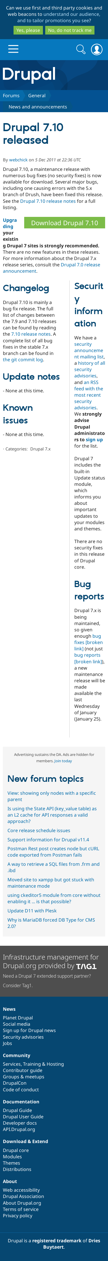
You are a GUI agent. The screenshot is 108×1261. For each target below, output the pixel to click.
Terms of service (21, 1209)
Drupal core (16, 1150)
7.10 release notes (31, 334)
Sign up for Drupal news (29, 1030)
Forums (11, 95)
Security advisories (23, 1037)
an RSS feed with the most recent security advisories (88, 395)
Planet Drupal (18, 1017)
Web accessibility (21, 1190)
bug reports (88, 658)
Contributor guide (22, 1070)
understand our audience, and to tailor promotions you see (59, 17)
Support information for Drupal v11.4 (48, 839)
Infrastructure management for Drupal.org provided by (51, 961)
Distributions (17, 1169)
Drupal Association (23, 1196)
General (37, 95)
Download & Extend (25, 1141)
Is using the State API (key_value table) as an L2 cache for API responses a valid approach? (52, 814)
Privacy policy (17, 1215)
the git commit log (23, 359)
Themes (11, 1163)
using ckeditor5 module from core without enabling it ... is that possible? (54, 898)
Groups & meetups (23, 1076)
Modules (12, 1156)
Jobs (7, 1043)
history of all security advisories (89, 369)
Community (16, 1055)
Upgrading (10, 223)
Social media (16, 1024)
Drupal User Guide (23, 1116)
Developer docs (20, 1123)
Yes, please (28, 30)
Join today (63, 760)
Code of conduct (21, 1089)
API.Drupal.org (19, 1129)
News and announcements (38, 107)
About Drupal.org (22, 1203)
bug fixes (88, 642)
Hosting (55, 1064)
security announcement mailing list (89, 350)
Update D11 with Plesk (32, 910)
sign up (94, 439)
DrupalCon (14, 1083)
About (10, 1181)
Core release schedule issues (38, 830)
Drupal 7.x (40, 449)
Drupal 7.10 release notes (48, 201)
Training (32, 1064)
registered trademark (57, 1240)
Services (12, 1064)
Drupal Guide (17, 1110)
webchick (18, 160)
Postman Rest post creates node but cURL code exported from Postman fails (53, 851)
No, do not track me (70, 30)
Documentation (21, 1101)
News (9, 1009)
